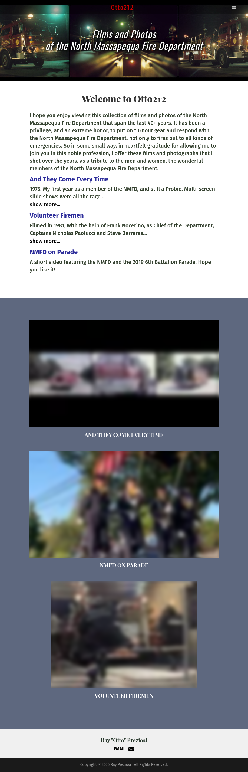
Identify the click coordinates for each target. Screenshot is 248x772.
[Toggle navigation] (235, 7)
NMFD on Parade (54, 252)
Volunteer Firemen (57, 215)
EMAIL (124, 748)
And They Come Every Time (69, 179)
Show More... (45, 204)
